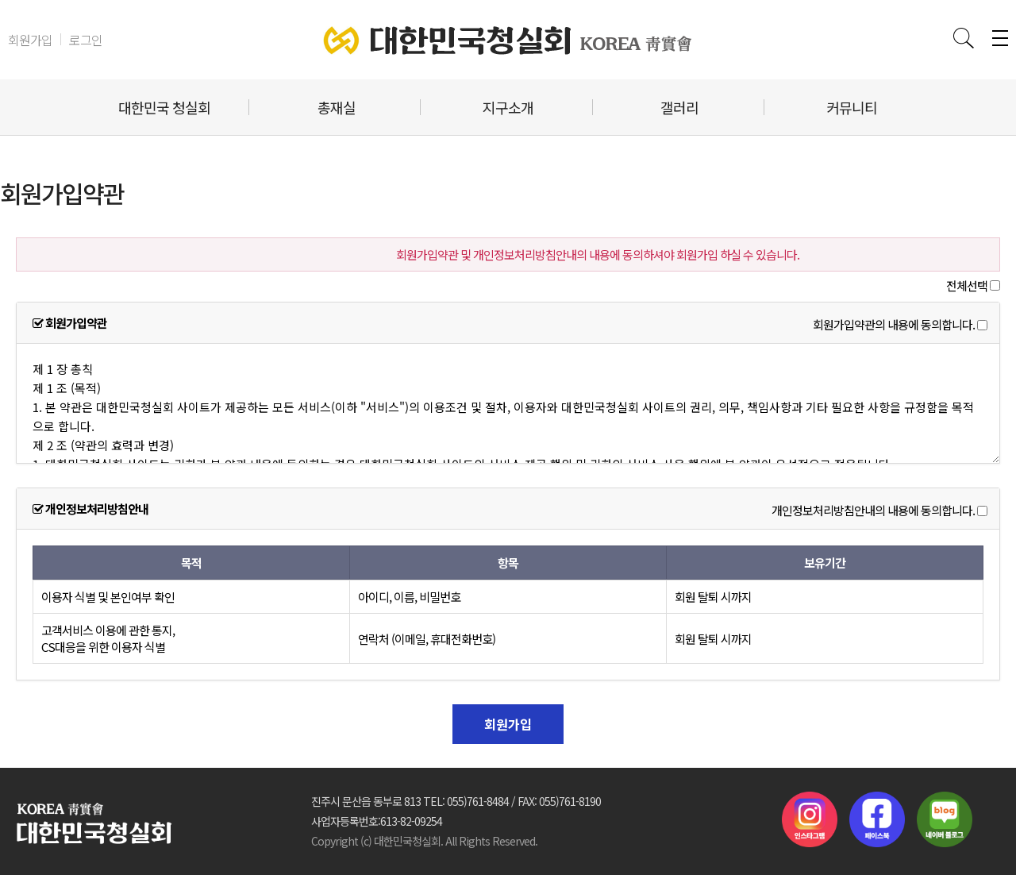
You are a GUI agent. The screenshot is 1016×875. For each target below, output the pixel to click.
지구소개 (508, 107)
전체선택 (966, 285)
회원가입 (30, 39)
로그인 (85, 39)
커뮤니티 (851, 107)
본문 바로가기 (0, 0)
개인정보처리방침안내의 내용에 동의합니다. (873, 511)
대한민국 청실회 (164, 107)
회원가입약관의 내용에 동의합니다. (894, 325)
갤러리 (679, 107)
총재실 (337, 107)
